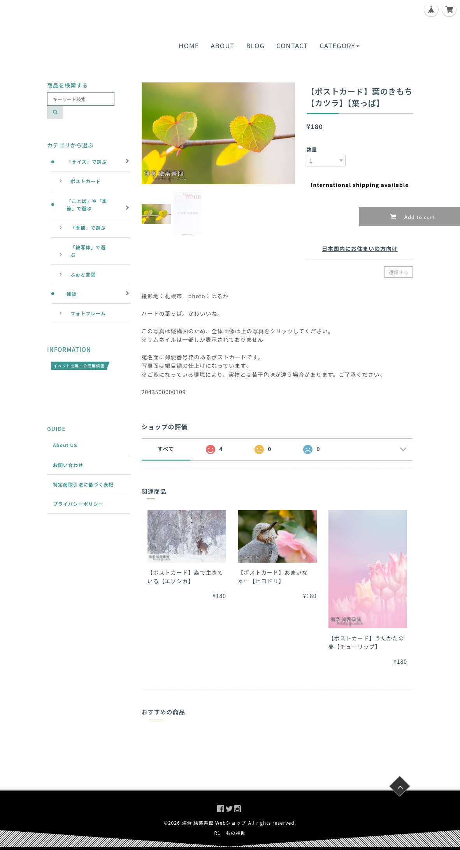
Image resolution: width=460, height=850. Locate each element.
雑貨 (72, 293)
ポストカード (85, 181)
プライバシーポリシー (78, 503)
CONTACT (292, 45)
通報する (398, 272)
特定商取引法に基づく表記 (83, 484)
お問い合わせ (68, 465)
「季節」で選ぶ (88, 227)
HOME (189, 45)
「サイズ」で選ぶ (87, 161)
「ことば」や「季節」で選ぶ (87, 205)
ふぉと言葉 (83, 274)
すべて (165, 449)
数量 (312, 149)
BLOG (255, 45)
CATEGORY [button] (339, 45)
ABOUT (223, 45)
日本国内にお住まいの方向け (360, 248)
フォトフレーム (88, 313)
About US (65, 445)
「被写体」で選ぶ (88, 251)
